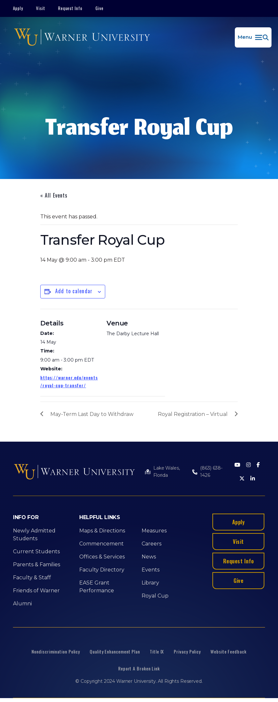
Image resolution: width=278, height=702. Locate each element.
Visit (40, 8)
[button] (253, 37)
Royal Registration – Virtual (193, 414)
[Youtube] (237, 465)
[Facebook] (258, 465)
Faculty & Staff (32, 577)
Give (99, 8)
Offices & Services (102, 557)
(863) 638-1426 (211, 471)
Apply (18, 8)
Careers (151, 544)
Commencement (101, 544)
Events (150, 570)
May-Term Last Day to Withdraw (91, 414)
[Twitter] (242, 478)
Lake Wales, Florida (166, 471)
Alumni (22, 603)
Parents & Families (36, 564)
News (149, 557)
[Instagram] (248, 465)
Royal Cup (155, 596)
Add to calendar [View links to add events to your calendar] (74, 291)
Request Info (70, 8)
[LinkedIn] (252, 478)
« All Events (54, 195)
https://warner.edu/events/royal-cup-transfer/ (69, 381)
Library (150, 583)
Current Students (36, 551)
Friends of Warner (36, 590)
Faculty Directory (101, 570)
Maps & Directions (102, 531)
